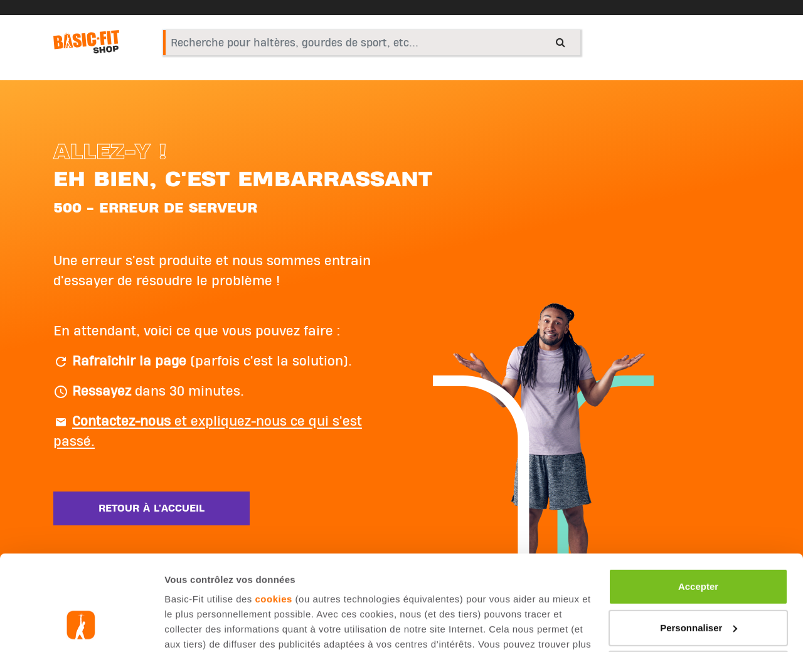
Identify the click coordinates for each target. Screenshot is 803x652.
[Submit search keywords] (560, 42)
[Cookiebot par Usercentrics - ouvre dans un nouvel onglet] (81, 627)
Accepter (698, 505)
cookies (273, 517)
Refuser (698, 587)
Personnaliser (698, 545)
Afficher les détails (206, 627)
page (362, 577)
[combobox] (371, 42)
